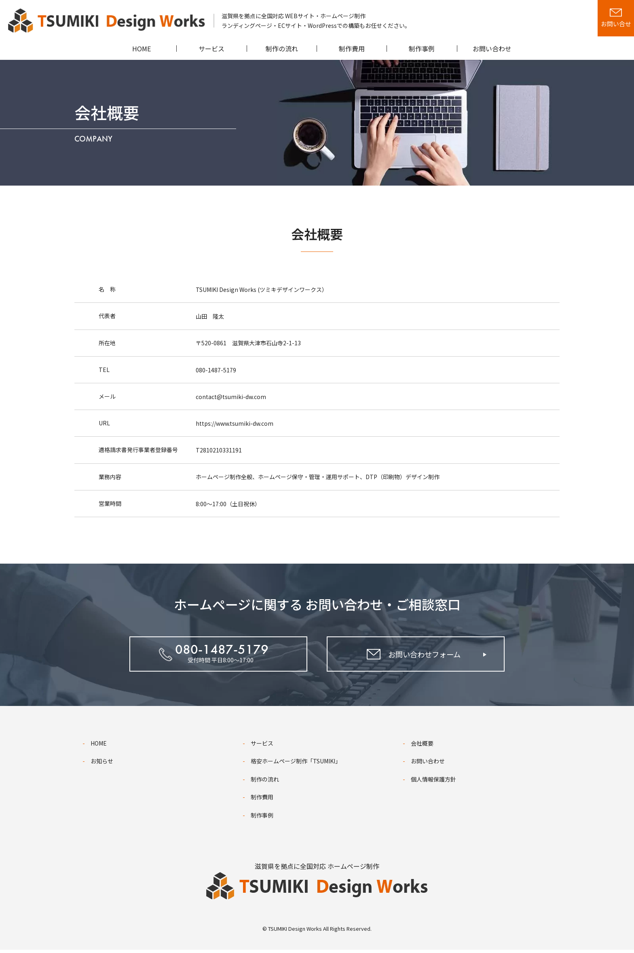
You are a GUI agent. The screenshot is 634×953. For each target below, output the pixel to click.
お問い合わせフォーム (423, 657)
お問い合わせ (428, 765)
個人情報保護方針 (433, 782)
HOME (99, 746)
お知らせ (102, 765)
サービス (262, 746)
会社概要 (422, 746)
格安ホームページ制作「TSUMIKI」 (296, 765)
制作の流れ (265, 782)
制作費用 (262, 801)
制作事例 (262, 818)
